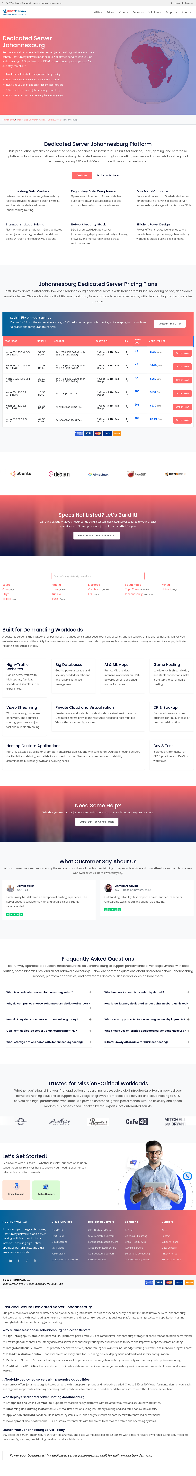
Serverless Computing (137, 1251)
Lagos (55, 587)
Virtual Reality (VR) (135, 1240)
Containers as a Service (65, 1257)
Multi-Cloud (58, 1245)
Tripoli (6, 597)
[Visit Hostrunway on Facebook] (16, 1259)
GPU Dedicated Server (101, 1228)
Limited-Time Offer (170, 323)
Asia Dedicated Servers (101, 1251)
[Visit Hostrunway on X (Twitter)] (24, 1259)
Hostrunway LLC (21, 1278)
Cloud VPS (57, 1228)
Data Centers (169, 1245)
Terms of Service (171, 1257)
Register (188, 3)
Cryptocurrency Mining (137, 1257)
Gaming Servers (134, 1245)
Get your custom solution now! (96, 533)
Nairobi (166, 587)
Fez (90, 592)
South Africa (54, 119)
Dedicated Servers (27, 119)
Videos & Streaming (136, 1234)
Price (110, 12)
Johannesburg (134, 592)
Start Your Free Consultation (97, 820)
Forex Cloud (58, 1251)
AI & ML (129, 1228)
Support (170, 12)
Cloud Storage (59, 1240)
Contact (166, 1234)
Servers (137, 12)
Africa (42, 119)
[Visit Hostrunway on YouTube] (32, 1259)
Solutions (153, 12)
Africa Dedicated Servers (102, 1245)
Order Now (183, 353)
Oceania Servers (97, 1257)
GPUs (97, 12)
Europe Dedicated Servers (103, 1240)
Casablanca (95, 587)
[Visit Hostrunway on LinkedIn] (8, 1259)
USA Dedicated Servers (101, 1234)
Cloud (122, 12)
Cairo (5, 587)
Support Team (170, 1240)
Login (175, 3)
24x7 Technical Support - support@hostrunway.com (32, 3)
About (185, 12)
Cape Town (132, 587)
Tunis (55, 597)
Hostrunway (8, 119)
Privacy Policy (169, 1251)
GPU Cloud (58, 1234)
